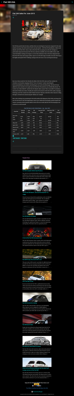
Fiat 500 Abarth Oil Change (29, 216)
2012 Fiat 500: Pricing (28, 281)
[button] (13, 17)
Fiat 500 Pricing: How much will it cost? (32, 259)
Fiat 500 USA (9, 2)
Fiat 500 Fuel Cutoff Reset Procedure (32, 346)
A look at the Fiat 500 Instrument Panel (32, 237)
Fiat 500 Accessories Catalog (30, 303)
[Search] (17, 2)
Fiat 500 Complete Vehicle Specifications (33, 170)
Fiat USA (23, 138)
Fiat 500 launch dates (28, 324)
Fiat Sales (16, 138)
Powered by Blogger (37, 391)
